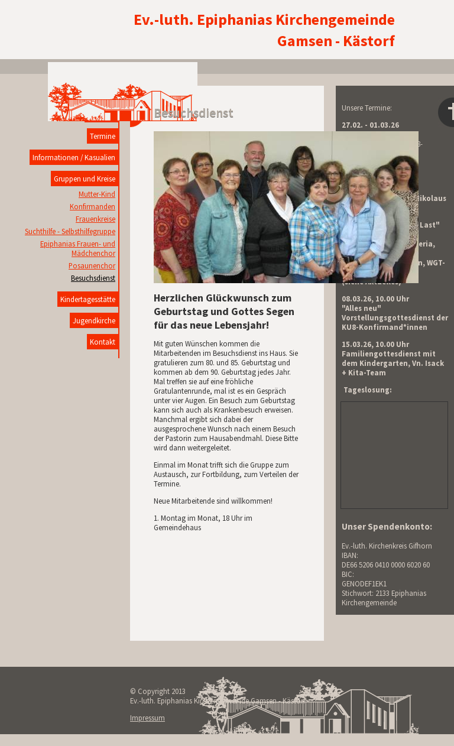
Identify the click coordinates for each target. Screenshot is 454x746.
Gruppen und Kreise (84, 178)
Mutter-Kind (97, 194)
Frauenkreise (95, 218)
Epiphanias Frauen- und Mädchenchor (77, 248)
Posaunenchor (92, 265)
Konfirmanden (92, 206)
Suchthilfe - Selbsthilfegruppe (70, 231)
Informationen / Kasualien (74, 157)
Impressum (147, 717)
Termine (102, 136)
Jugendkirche (94, 320)
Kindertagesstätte (87, 299)
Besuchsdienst (93, 278)
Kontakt (102, 341)
